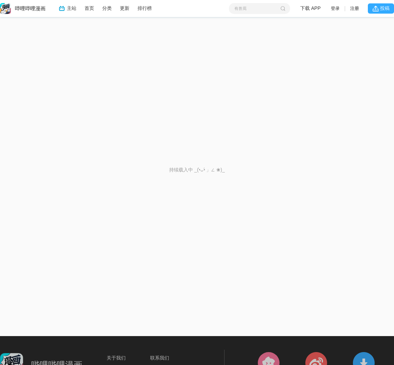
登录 (335, 8)
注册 (354, 8)
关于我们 (116, 358)
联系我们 (159, 358)
